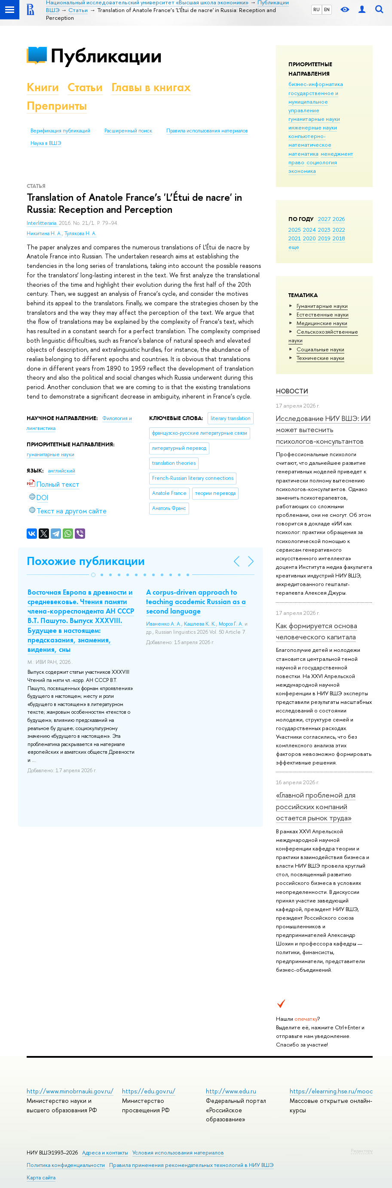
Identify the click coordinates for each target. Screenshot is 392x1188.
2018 (339, 238)
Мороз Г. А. (231, 623)
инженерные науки (312, 127)
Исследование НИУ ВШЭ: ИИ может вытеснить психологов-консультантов (323, 429)
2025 (294, 229)
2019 (324, 238)
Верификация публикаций (60, 130)
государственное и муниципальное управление (313, 101)
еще (293, 247)
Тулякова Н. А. (80, 233)
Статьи (85, 87)
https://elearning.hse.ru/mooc (331, 1091)
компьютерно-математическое (309, 140)
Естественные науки (323, 314)
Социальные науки (320, 349)
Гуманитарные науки (322, 306)
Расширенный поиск (128, 130)
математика (303, 153)
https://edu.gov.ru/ (148, 1091)
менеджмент (337, 153)
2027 (324, 219)
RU (316, 9)
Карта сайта (41, 1177)
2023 (324, 229)
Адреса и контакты (105, 1152)
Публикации (106, 55)
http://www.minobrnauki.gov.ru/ (70, 1091)
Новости (292, 391)
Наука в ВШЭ (46, 143)
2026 (339, 219)
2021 (294, 238)
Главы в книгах (151, 87)
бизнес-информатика (315, 84)
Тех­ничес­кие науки (320, 358)
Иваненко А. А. (163, 623)
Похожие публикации (86, 560)
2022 (339, 229)
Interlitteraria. (43, 223)
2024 (309, 229)
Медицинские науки (322, 323)
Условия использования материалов (178, 1152)
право (296, 162)
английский (61, 470)
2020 (309, 238)
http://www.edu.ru (231, 1091)
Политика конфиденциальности (66, 1165)
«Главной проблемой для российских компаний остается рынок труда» (315, 806)
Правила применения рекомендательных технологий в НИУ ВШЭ (191, 1165)
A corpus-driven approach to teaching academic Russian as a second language (196, 601)
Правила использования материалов (207, 130)
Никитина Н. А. (44, 233)
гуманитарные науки (314, 119)
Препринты (57, 105)
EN (327, 9)
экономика (302, 171)
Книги (43, 87)
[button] (93, 575)
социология (321, 162)
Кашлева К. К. (200, 623)
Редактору (362, 1151)
